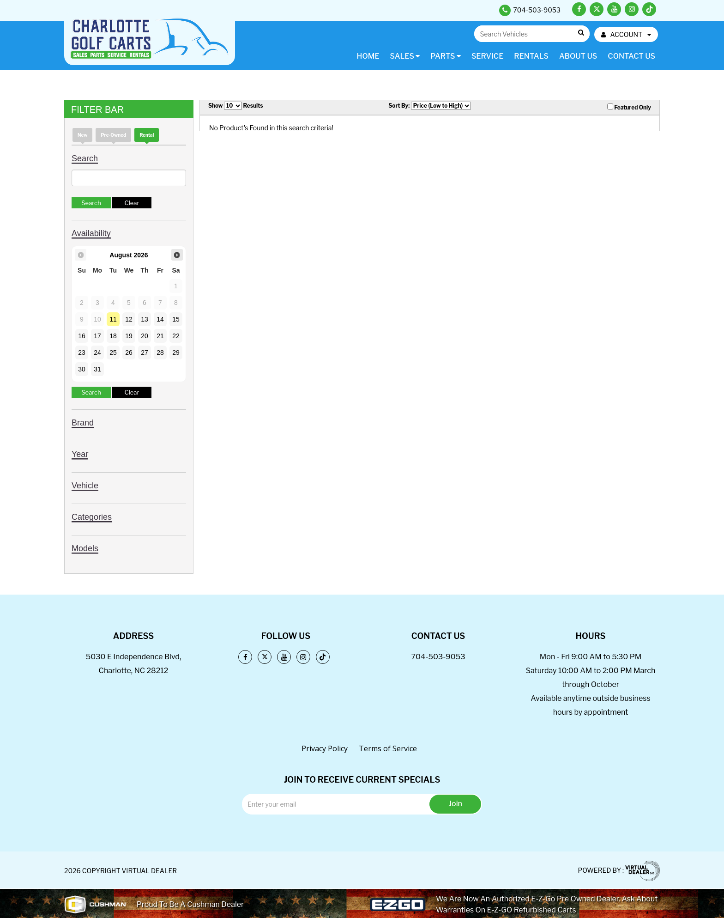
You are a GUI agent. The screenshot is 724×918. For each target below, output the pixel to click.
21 (160, 336)
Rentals (531, 56)
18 (113, 336)
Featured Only (629, 107)
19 (129, 336)
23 (81, 352)
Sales (405, 56)
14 (160, 319)
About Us (578, 56)
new (82, 135)
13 (144, 319)
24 (97, 352)
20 (144, 336)
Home (368, 56)
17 (97, 336)
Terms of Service (388, 748)
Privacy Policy (325, 748)
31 (97, 369)
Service (487, 56)
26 (129, 352)
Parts (445, 56)
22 (176, 336)
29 (176, 352)
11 (113, 319)
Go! (580, 33)
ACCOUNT (626, 34)
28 (160, 352)
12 (129, 319)
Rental (146, 135)
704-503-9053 (438, 656)
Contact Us (631, 56)
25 (113, 352)
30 (81, 369)
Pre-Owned (113, 135)
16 (81, 336)
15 (176, 319)
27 (144, 352)
